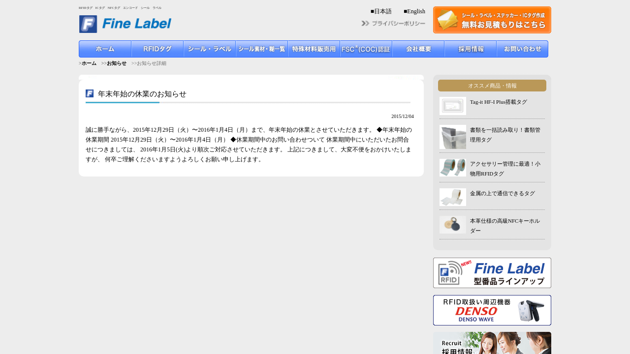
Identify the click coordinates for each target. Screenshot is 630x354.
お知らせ (116, 63)
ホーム (89, 63)
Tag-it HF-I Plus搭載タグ (498, 102)
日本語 (383, 11)
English (416, 11)
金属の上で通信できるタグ (502, 193)
